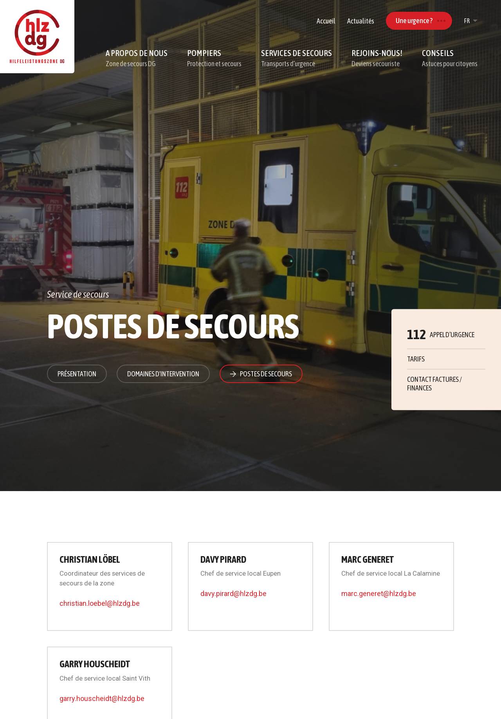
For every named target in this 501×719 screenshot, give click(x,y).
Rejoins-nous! (376, 58)
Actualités (360, 21)
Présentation (77, 374)
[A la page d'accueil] (37, 36)
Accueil (326, 21)
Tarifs (416, 359)
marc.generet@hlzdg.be (378, 593)
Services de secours (296, 58)
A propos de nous (137, 58)
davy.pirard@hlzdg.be (233, 593)
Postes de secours (266, 374)
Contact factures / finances (434, 384)
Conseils (450, 58)
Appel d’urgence (440, 335)
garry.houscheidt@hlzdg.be (101, 698)
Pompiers (214, 58)
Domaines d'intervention (163, 374)
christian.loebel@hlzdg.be (99, 603)
